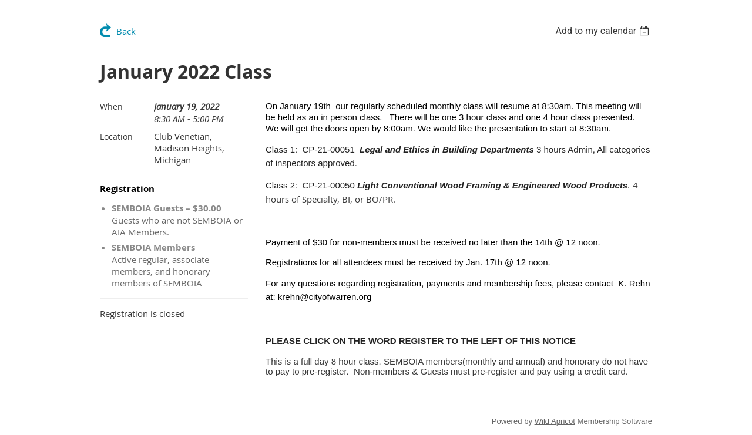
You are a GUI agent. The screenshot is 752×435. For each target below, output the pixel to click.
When (111, 106)
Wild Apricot (555, 421)
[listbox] (603, 30)
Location (116, 136)
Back (126, 31)
